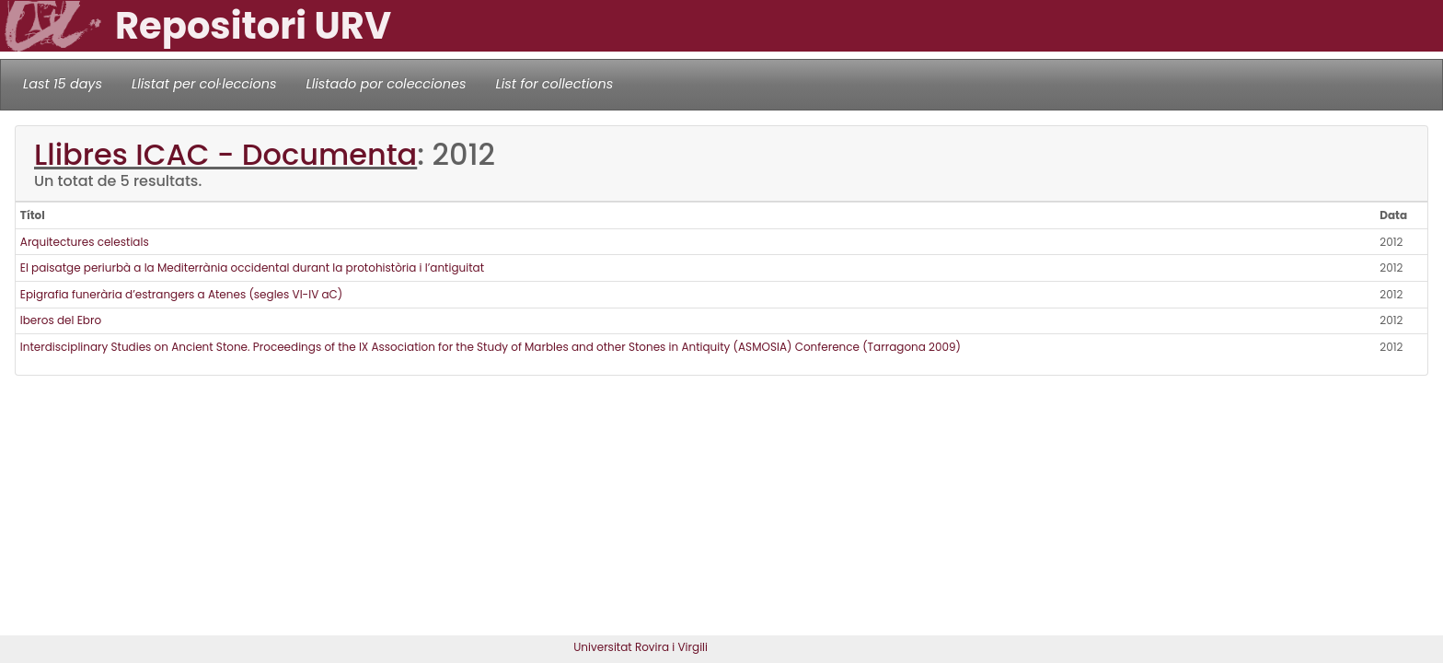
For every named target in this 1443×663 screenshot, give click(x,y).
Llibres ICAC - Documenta (225, 154)
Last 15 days (62, 84)
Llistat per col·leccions (204, 84)
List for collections (554, 84)
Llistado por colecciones (386, 84)
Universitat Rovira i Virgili (640, 647)
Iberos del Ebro (60, 320)
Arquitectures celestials (84, 242)
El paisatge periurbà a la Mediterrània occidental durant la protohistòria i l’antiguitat (252, 267)
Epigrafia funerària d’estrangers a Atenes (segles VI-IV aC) (181, 294)
